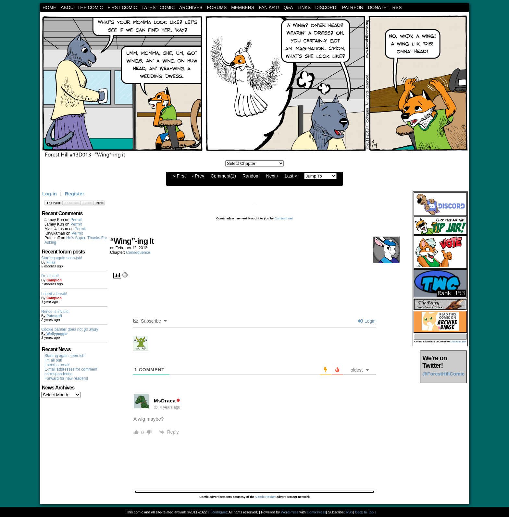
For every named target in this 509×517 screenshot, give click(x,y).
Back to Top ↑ (366, 512)
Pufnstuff (54, 316)
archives (191, 7)
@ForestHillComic (443, 373)
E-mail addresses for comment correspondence (70, 371)
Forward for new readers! (66, 378)
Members (242, 7)
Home (49, 7)
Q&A (288, 7)
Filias (51, 262)
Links (304, 7)
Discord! (326, 7)
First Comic (122, 7)
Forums (217, 7)
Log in (49, 193)
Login (367, 321)
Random (251, 175)
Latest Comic (158, 7)
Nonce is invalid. (55, 311)
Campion (54, 280)
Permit (76, 219)
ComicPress (316, 512)
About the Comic (82, 7)
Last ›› (291, 175)
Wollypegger (57, 334)
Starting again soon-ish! (61, 258)
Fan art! (269, 7)
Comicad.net (284, 218)
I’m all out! (53, 360)
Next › (272, 175)
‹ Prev (198, 175)
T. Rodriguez (218, 512)
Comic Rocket (265, 497)
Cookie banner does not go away (69, 329)
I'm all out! (50, 276)
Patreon (353, 7)
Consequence (138, 252)
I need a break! (54, 293)
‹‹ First (178, 175)
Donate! (378, 7)
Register (74, 193)
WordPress (289, 512)
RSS (397, 7)
